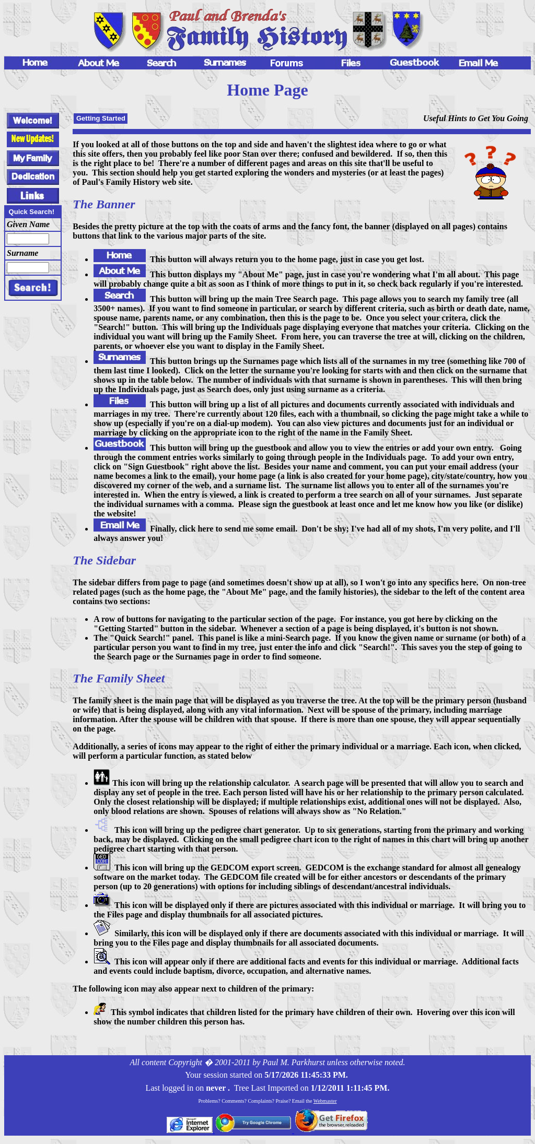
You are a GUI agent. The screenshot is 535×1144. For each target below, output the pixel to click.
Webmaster (325, 1101)
